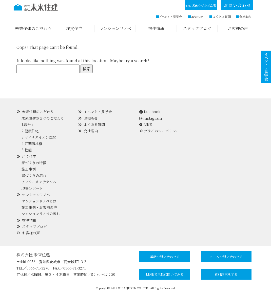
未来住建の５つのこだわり (43, 118)
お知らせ (91, 118)
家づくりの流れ (34, 175)
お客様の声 (31, 232)
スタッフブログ (34, 226)
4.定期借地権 (32, 143)
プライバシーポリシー (161, 130)
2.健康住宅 (30, 130)
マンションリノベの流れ (41, 213)
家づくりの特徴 (34, 162)
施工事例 (29, 169)
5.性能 (27, 149)
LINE (148, 124)
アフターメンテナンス (39, 181)
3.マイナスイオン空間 (39, 137)
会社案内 (91, 130)
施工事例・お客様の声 (39, 207)
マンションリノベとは (39, 200)
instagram (150, 118)
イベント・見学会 (98, 111)
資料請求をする (226, 274)
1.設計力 (28, 124)
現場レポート (32, 188)
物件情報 (29, 220)
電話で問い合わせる (165, 256)
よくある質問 (94, 124)
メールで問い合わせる (226, 256)
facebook (150, 111)
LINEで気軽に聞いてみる (165, 274)
